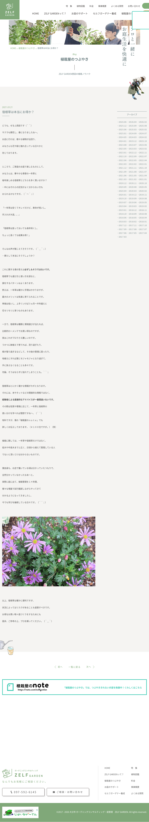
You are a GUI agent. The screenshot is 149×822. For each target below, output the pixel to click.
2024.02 (143, 137)
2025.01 (123, 133)
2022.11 (143, 152)
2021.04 (143, 176)
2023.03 (133, 149)
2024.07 (143, 133)
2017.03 (123, 237)
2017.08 (133, 229)
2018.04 (143, 218)
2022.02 (133, 164)
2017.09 (123, 229)
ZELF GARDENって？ (55, 13)
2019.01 (123, 210)
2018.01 (143, 221)
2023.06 (143, 145)
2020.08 (133, 187)
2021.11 (133, 168)
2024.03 (133, 137)
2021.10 (143, 168)
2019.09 (133, 199)
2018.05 (133, 218)
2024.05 (123, 137)
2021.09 (123, 172)
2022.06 (123, 160)
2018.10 (123, 214)
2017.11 (133, 225)
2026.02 (143, 122)
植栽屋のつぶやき (130, 13)
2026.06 (123, 122)
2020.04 (123, 191)
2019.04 (123, 206)
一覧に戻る (74, 667)
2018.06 (123, 218)
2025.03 (133, 130)
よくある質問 (117, 6)
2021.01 (143, 179)
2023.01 (123, 152)
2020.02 (143, 191)
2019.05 (143, 202)
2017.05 (133, 233)
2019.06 (133, 202)
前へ (59, 667)
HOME (35, 13)
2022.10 (123, 156)
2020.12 (123, 183)
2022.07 (143, 156)
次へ (89, 667)
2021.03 (123, 179)
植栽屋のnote (146, 34)
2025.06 (123, 130)
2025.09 (133, 126)
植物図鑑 (81, 6)
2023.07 (133, 145)
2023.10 (143, 141)
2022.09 (133, 156)
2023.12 (133, 141)
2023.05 (123, 149)
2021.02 (133, 179)
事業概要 (102, 6)
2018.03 (123, 221)
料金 (91, 6)
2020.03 (133, 191)
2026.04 (133, 122)
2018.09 (133, 214)
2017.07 (143, 229)
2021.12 (123, 168)
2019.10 (123, 199)
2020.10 (143, 183)
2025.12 (123, 126)
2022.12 (133, 152)
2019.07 (123, 202)
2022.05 (133, 160)
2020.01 (123, 195)
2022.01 (143, 164)
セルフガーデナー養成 (104, 13)
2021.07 (143, 172)
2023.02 (143, 149)
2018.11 (143, 210)
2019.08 (143, 199)
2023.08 (123, 145)
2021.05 (133, 176)
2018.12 (133, 210)
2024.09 (133, 133)
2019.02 (143, 206)
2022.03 (123, 164)
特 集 (69, 6)
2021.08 (133, 172)
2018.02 (133, 221)
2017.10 (143, 225)
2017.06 (123, 233)
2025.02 (143, 130)
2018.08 (143, 214)
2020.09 (123, 187)
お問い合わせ (134, 6)
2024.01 (123, 141)
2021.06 (123, 176)
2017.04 (143, 233)
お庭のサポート (79, 13)
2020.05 (143, 187)
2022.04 (143, 160)
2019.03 (133, 206)
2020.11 (133, 183)
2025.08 (143, 126)
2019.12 (133, 195)
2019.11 (143, 195)
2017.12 (123, 225)
